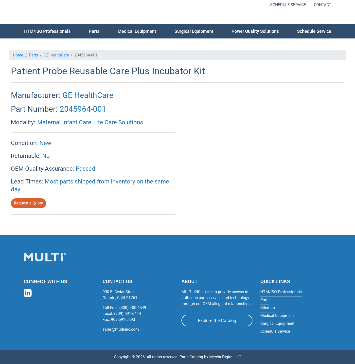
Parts (33, 55)
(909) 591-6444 (127, 313)
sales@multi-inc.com (121, 329)
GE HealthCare (56, 55)
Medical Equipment (137, 31)
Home (18, 55)
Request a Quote (28, 203)
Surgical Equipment (194, 31)
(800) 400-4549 (132, 307)
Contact (322, 4)
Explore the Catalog (217, 320)
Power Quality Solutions (255, 31)
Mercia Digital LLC (225, 357)
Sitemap (267, 307)
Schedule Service (288, 4)
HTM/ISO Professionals (47, 31)
